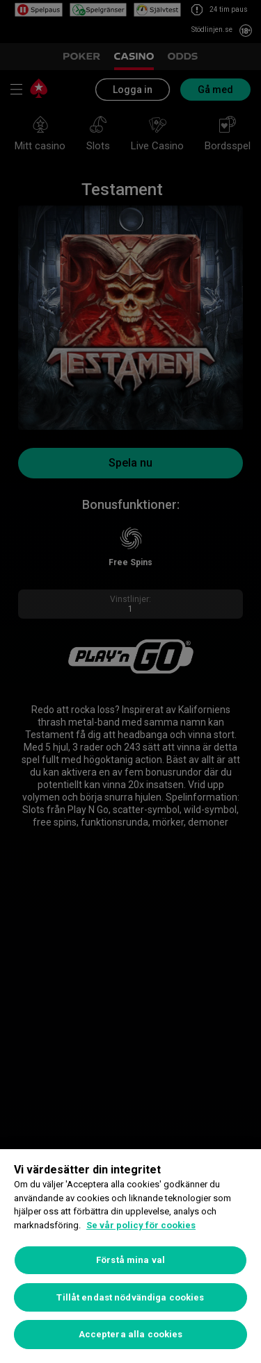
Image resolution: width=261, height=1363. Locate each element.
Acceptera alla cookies (131, 1334)
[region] (130, 1256)
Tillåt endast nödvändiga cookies (130, 1297)
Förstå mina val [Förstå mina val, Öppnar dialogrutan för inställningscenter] (130, 1260)
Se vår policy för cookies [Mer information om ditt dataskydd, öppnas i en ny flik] (141, 1225)
